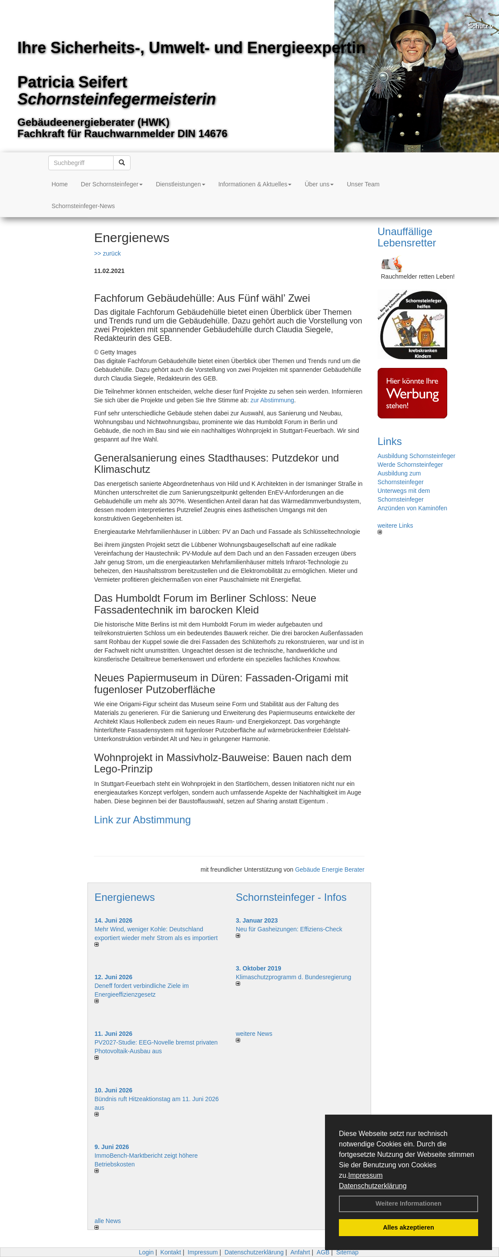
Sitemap (347, 1252)
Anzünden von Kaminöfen (412, 508)
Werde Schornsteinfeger (410, 464)
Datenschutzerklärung (373, 1186)
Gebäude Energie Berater (330, 869)
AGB (323, 1252)
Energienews (124, 897)
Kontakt (171, 1252)
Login (146, 1252)
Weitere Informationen (408, 1203)
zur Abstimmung (272, 400)
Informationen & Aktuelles (255, 184)
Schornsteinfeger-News (83, 205)
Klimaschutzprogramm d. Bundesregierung (293, 977)
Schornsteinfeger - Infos (291, 897)
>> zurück (107, 253)
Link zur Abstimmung (142, 820)
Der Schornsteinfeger (112, 184)
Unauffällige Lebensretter (407, 237)
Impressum (365, 1175)
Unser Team (363, 184)
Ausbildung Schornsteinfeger (416, 455)
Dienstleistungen (180, 184)
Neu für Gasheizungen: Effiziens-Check (289, 929)
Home (60, 184)
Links (390, 441)
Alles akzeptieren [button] (408, 1227)
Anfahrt (300, 1252)
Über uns (319, 184)
